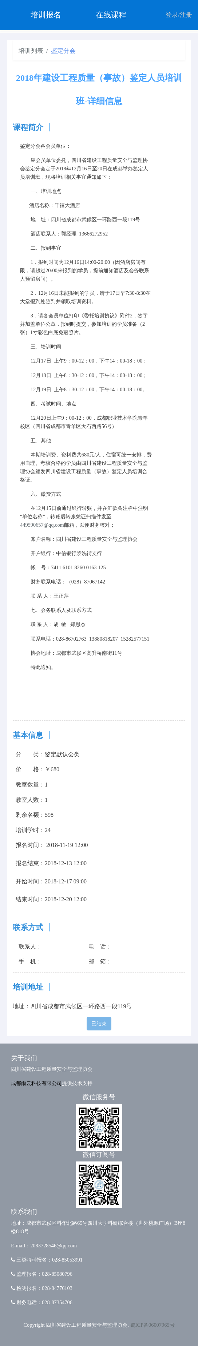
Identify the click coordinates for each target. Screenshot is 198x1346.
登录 (172, 14)
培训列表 (31, 50)
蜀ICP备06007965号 (152, 1325)
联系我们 (24, 1211)
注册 (186, 14)
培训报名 (46, 15)
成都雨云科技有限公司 (36, 1083)
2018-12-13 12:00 (66, 863)
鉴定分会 (63, 50)
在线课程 (111, 15)
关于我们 (24, 1058)
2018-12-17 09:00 (66, 881)
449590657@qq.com (42, 525)
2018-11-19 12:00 (67, 845)
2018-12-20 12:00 (66, 899)
